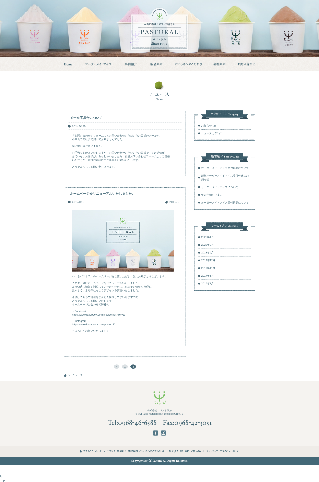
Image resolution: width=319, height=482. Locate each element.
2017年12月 (208, 260)
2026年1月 (207, 237)
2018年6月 (207, 252)
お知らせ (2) (208, 125)
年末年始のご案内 (211, 194)
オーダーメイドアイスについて (219, 187)
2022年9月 (207, 244)
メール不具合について (86, 118)
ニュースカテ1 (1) (212, 133)
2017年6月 (207, 275)
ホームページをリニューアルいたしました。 (102, 193)
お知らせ (174, 202)
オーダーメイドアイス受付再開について (225, 167)
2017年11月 (208, 268)
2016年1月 (207, 283)
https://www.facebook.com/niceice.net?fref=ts (98, 314)
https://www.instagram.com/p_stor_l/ (93, 324)
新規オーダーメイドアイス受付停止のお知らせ (225, 177)
